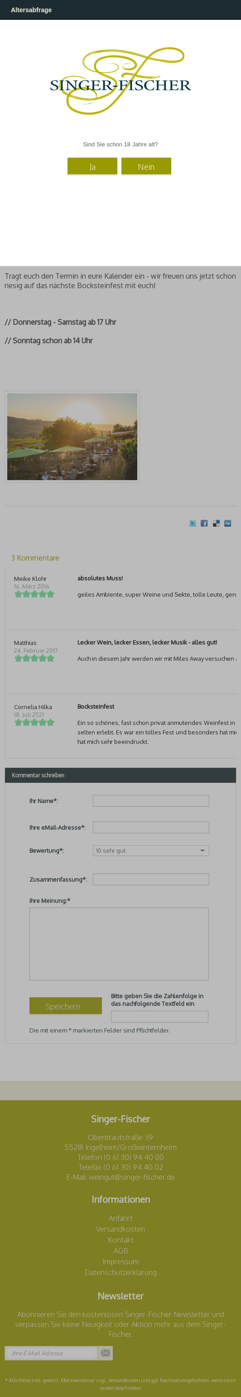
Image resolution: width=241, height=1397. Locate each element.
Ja (93, 167)
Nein (146, 167)
